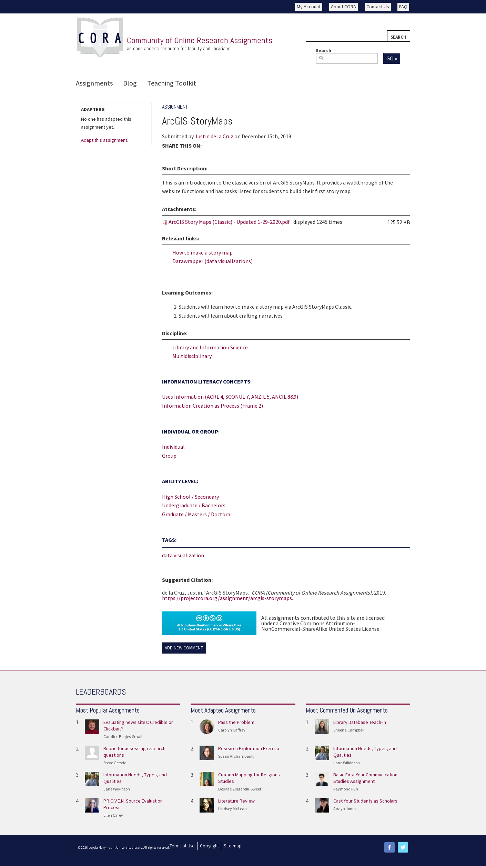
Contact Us (377, 6)
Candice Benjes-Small (122, 736)
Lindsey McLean (232, 808)
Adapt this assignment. (104, 140)
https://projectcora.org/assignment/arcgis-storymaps (227, 598)
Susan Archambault (236, 756)
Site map (233, 846)
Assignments (94, 83)
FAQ (403, 6)
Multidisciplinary (192, 355)
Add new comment (184, 648)
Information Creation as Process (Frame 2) (212, 405)
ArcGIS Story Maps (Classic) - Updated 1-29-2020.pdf (229, 221)
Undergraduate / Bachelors (193, 505)
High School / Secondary (190, 496)
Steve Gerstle (114, 762)
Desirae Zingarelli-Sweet (239, 789)
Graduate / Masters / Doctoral (197, 514)
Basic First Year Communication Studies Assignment (365, 778)
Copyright (209, 846)
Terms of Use (182, 846)
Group (169, 455)
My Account (309, 6)
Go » (391, 58)
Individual (173, 446)
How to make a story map (202, 252)
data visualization (183, 555)
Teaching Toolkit (171, 83)
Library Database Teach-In (359, 722)
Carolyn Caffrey (231, 730)
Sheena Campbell (348, 730)
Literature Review (236, 801)
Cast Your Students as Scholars (365, 801)
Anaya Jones (344, 808)
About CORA (343, 6)
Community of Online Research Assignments (199, 40)
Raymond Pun (345, 789)
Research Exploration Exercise (249, 748)
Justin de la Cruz (214, 136)
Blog (130, 83)
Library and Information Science (210, 347)
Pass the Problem (236, 722)
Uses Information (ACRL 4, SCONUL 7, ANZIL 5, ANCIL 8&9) (230, 396)
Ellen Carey (113, 815)
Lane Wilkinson (116, 789)
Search (398, 37)
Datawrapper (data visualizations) (212, 261)
